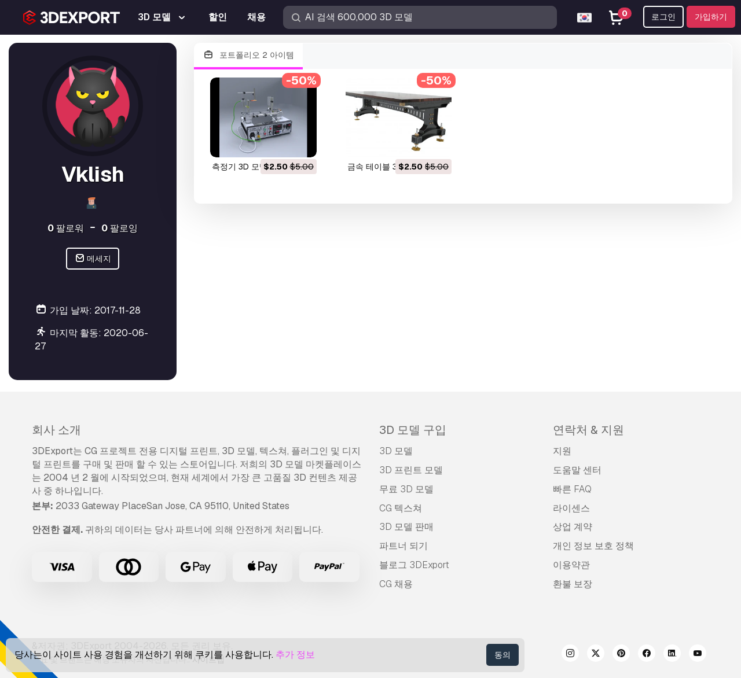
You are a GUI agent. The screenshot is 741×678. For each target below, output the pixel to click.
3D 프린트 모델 (411, 470)
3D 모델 (396, 451)
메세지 (93, 258)
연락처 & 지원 (588, 429)
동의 (502, 655)
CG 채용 (396, 584)
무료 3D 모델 (406, 489)
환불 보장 (572, 584)
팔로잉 (119, 228)
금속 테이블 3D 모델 (384, 166)
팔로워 (65, 228)
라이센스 (571, 508)
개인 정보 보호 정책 (593, 546)
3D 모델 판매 (406, 527)
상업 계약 (572, 527)
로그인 (663, 17)
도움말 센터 (577, 470)
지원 (562, 451)
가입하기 (711, 17)
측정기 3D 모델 (239, 166)
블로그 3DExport (414, 565)
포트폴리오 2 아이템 (248, 55)
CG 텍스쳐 (400, 508)
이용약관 (571, 565)
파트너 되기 (403, 546)
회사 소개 (56, 429)
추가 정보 (295, 654)
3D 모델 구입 (412, 429)
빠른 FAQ (572, 489)
